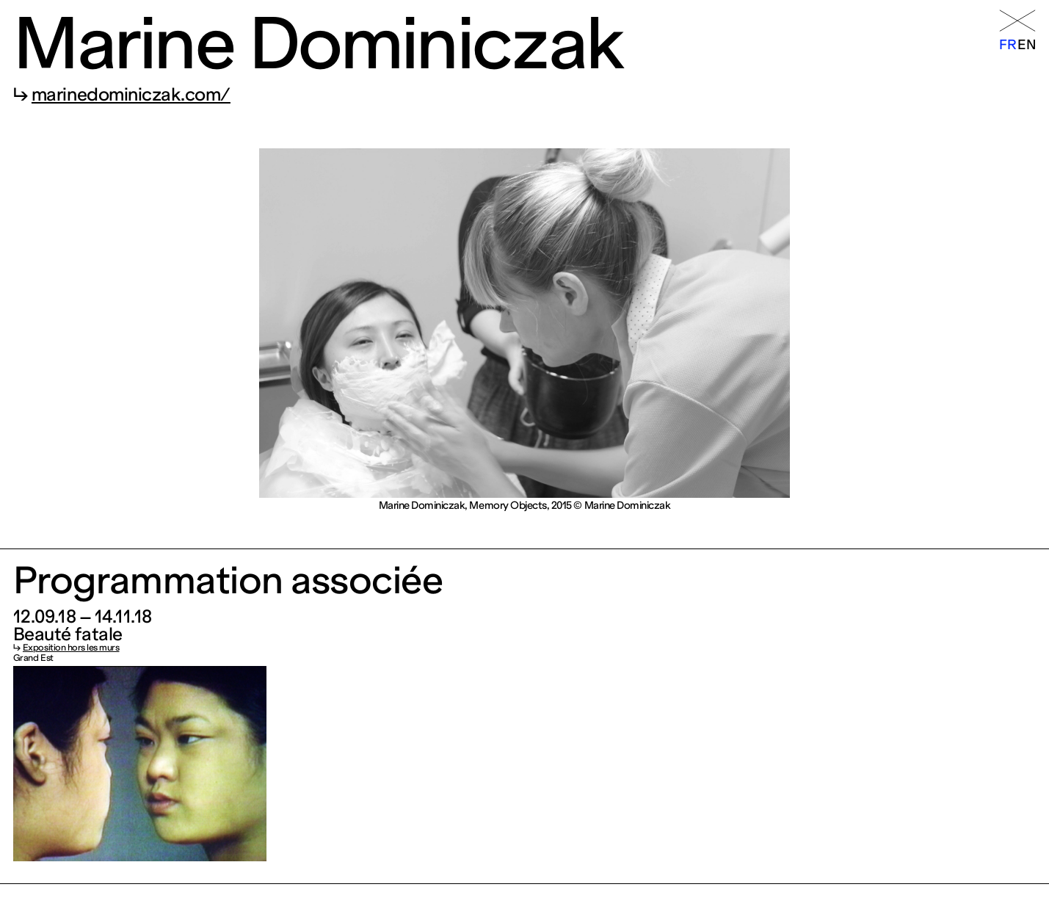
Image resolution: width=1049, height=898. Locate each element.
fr (1007, 45)
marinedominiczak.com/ (131, 94)
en (1026, 45)
